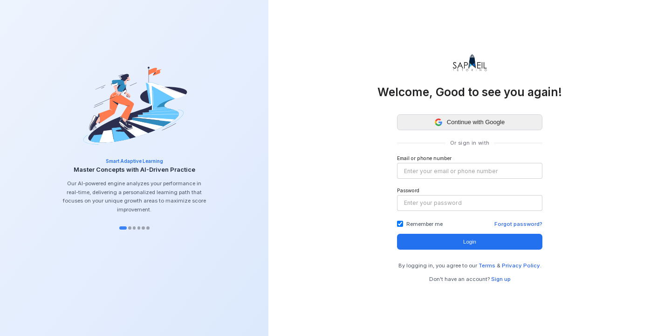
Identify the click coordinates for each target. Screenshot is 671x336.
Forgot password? (518, 224)
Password (408, 191)
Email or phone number (424, 158)
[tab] (123, 228)
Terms (487, 265)
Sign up (501, 279)
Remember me (424, 224)
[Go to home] (469, 63)
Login (469, 242)
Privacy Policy (521, 265)
